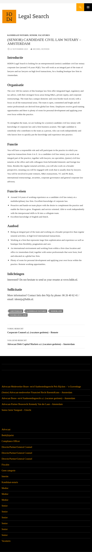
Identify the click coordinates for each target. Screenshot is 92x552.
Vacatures (44, 35)
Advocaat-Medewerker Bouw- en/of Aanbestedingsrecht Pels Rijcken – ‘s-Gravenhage (41, 386)
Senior (33, 35)
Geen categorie (8, 470)
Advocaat (6, 429)
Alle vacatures (10, 367)
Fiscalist (5, 464)
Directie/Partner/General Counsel (17, 447)
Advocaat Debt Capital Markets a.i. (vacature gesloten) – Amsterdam (46, 341)
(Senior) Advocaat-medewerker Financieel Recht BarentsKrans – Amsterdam (37, 392)
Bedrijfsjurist (8, 435)
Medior (5, 488)
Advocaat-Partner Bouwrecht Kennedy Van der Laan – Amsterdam (32, 404)
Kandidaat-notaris (18, 35)
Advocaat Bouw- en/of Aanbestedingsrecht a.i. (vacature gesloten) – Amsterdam (38, 398)
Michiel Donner (41, 49)
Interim (5, 476)
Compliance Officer (11, 441)
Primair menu (88, 7)
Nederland (56, 311)
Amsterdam (16, 311)
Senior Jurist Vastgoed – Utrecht (16, 410)
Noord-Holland (18, 315)
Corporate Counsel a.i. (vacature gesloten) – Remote (46, 330)
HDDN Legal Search (36, 18)
